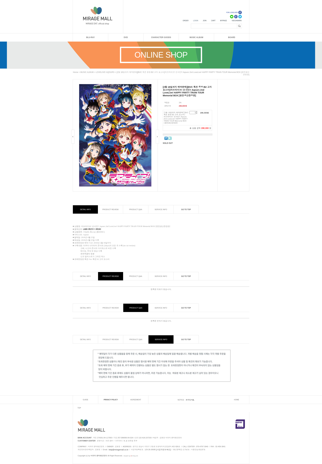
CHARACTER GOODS (161, 37)
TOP (79, 408)
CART (213, 21)
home (75, 72)
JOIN (204, 21)
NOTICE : (182, 400)
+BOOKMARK (236, 21)
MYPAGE (223, 21)
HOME (236, 400)
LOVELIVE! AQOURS (105, 72)
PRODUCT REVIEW (110, 209)
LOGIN (195, 21)
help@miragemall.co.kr (118, 450)
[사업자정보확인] (163, 450)
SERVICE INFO (161, 209)
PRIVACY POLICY (111, 400)
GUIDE (85, 400)
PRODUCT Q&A (135, 209)
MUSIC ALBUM (196, 37)
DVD (126, 37)
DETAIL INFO (85, 209)
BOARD (231, 37)
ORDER (185, 21)
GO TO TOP (186, 209)
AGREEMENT (135, 400)
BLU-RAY (90, 37)
